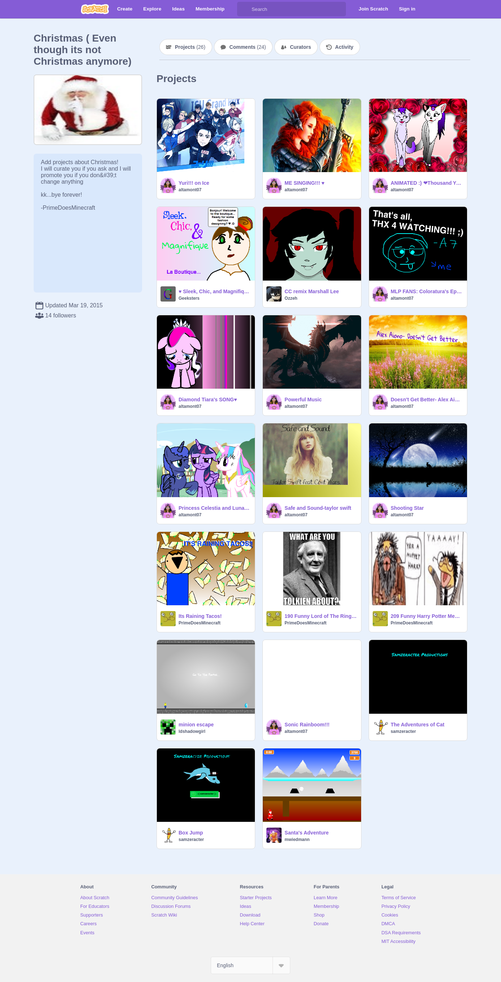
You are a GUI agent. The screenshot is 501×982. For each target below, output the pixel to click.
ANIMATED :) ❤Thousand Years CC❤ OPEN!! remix (427, 183)
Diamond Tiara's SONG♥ (208, 399)
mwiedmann (296, 839)
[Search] (244, 9)
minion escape (196, 724)
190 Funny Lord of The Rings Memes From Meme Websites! (320, 616)
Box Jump (191, 833)
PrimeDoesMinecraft (199, 623)
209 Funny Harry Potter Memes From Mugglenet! (427, 616)
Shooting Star (407, 508)
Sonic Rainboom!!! (306, 724)
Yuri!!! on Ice (194, 183)
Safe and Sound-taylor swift (317, 508)
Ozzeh (290, 298)
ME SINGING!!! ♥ (304, 183)
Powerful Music (303, 399)
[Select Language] (250, 965)
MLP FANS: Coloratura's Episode (427, 291)
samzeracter (403, 731)
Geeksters (189, 298)
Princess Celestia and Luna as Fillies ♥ (214, 508)
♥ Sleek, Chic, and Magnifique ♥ (214, 291)
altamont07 (190, 189)
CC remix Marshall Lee (311, 291)
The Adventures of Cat (418, 724)
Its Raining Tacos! (200, 616)
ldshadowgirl (192, 731)
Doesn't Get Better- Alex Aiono (427, 399)
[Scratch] (95, 9)
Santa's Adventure (306, 833)
